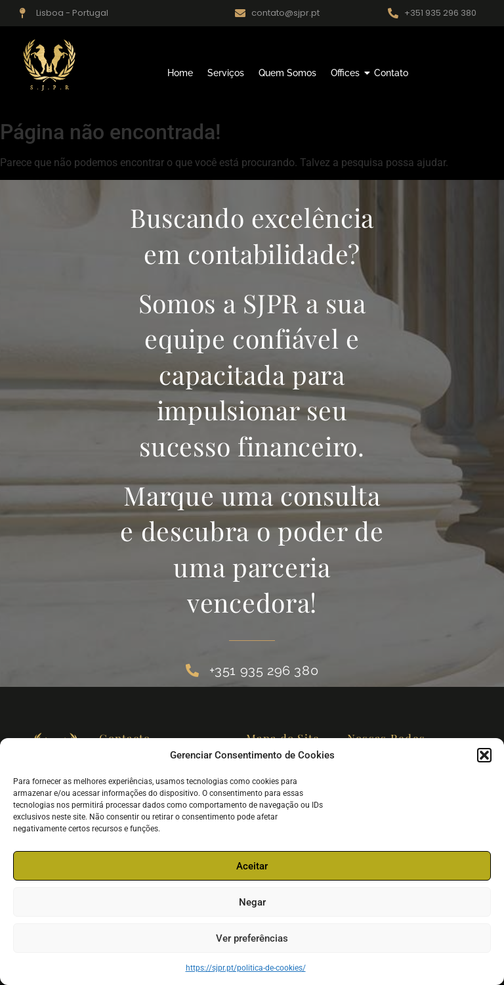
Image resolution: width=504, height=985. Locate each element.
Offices (347, 73)
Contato (391, 73)
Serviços (225, 73)
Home (180, 73)
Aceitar (252, 866)
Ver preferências (252, 938)
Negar (252, 902)
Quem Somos (287, 73)
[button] (484, 755)
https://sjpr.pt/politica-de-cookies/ (246, 968)
